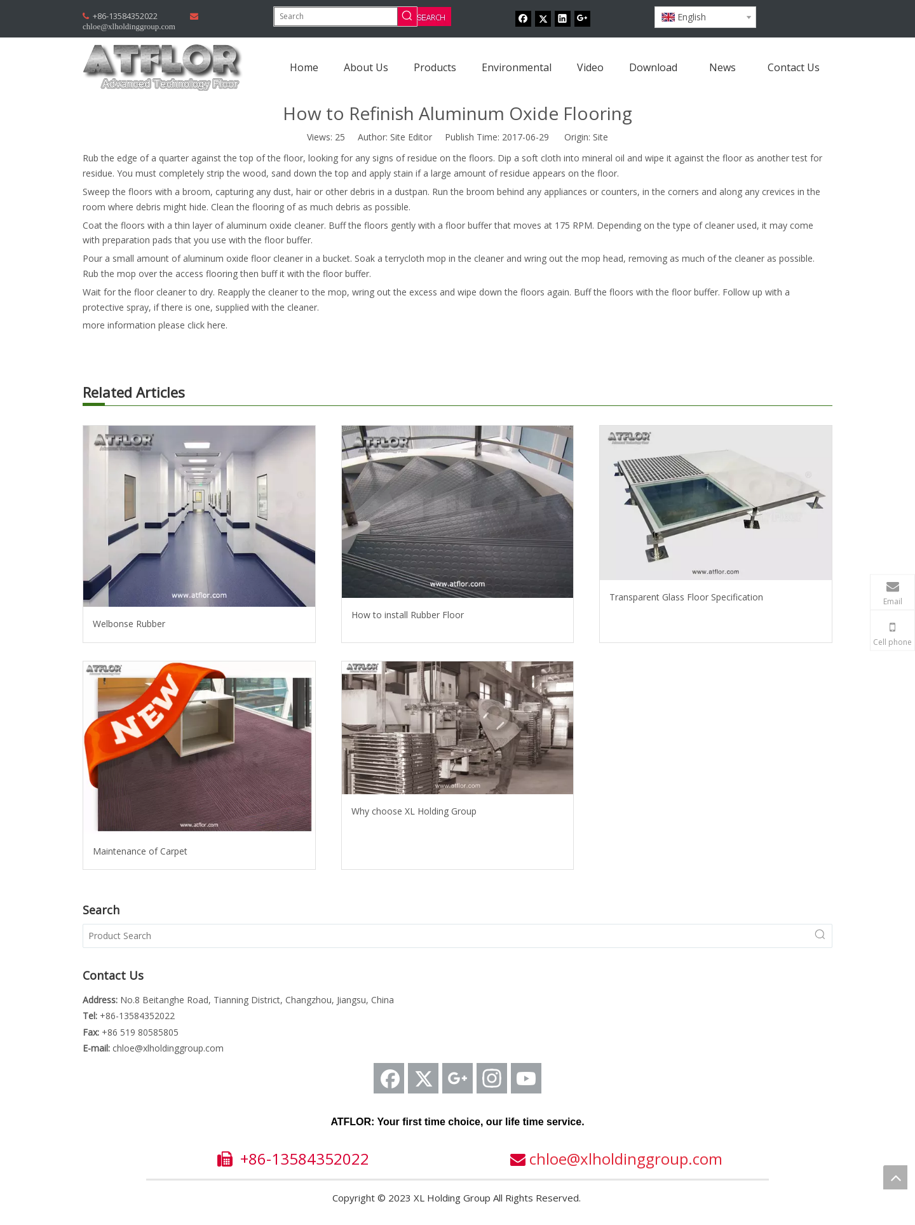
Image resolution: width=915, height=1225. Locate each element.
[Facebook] (523, 18)
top (895, 1177)
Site (600, 137)
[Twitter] (543, 18)
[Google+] (582, 18)
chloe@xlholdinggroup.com (168, 1048)
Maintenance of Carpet (140, 851)
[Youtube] (526, 1078)
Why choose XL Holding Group (414, 811)
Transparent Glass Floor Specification (686, 597)
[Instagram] (492, 1078)
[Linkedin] (563, 18)
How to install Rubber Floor (407, 615)
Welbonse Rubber (129, 624)
